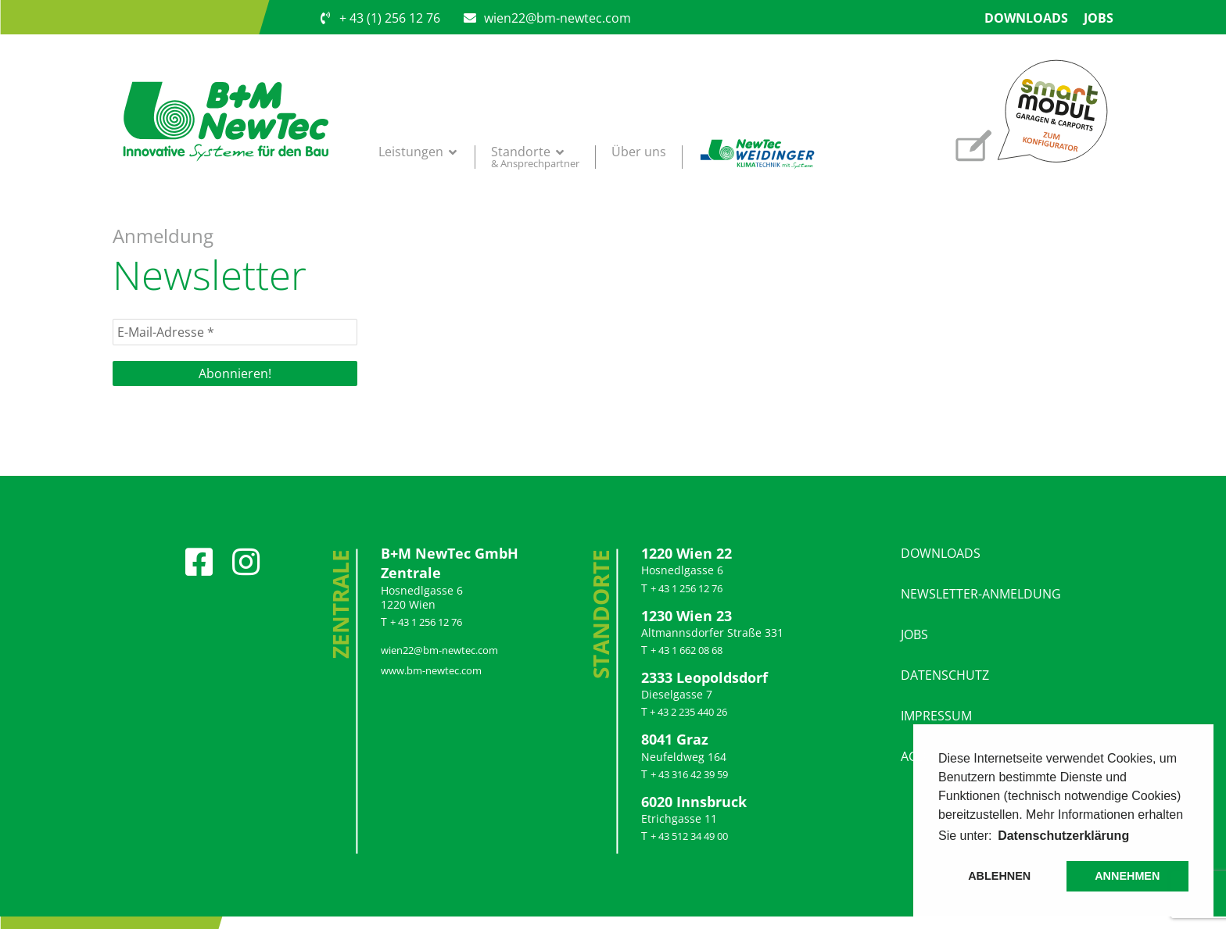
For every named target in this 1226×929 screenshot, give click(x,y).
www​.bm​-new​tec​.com (431, 670)
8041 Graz (674, 739)
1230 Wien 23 (686, 615)
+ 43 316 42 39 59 (689, 774)
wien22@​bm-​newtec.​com (439, 650)
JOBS (914, 634)
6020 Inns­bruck (694, 801)
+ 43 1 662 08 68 (686, 650)
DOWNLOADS (940, 553)
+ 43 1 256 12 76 (426, 622)
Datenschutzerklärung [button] (1063, 835)
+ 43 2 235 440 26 (687, 712)
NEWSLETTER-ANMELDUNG (981, 593)
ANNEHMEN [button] (1127, 876)
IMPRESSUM (936, 715)
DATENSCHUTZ (945, 675)
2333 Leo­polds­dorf (704, 677)
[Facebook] (199, 554)
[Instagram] (246, 554)
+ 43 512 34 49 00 (689, 836)
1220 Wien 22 (686, 553)
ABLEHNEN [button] (999, 876)
